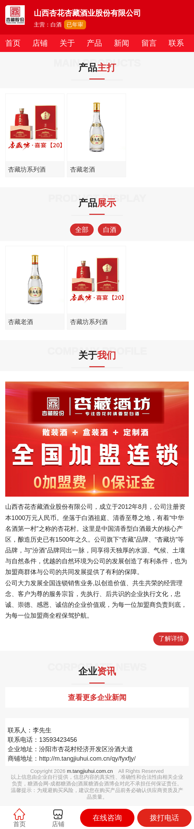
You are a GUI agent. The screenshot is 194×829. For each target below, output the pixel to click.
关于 (67, 43)
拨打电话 (164, 818)
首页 (13, 43)
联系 (176, 43)
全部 (81, 229)
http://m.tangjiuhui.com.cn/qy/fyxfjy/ (87, 758)
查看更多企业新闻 (97, 697)
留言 (149, 43)
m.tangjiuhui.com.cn (90, 771)
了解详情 (171, 638)
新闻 (121, 43)
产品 (94, 43)
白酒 (109, 229)
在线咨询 (107, 818)
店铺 (40, 43)
